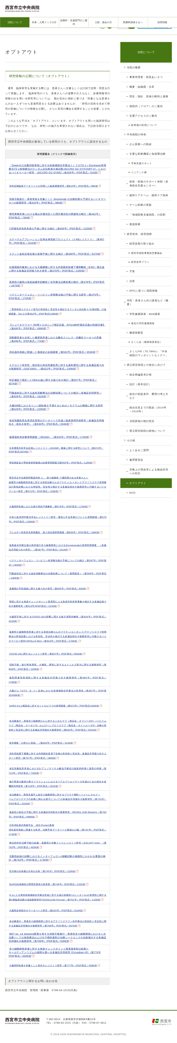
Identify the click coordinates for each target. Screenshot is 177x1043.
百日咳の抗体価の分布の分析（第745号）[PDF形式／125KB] (42, 871)
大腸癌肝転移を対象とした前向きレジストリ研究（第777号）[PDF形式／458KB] (53, 965)
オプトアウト (137, 483)
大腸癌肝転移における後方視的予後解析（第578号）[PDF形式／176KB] (48, 506)
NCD (132, 492)
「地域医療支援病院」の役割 (147, 214)
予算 (132, 271)
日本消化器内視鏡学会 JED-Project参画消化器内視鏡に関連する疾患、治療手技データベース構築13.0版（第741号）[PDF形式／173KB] (58, 830)
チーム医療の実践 (140, 204)
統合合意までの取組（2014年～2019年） (148, 409)
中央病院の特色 (136, 134)
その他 (131, 440)
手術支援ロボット (141, 163)
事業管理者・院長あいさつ (146, 77)
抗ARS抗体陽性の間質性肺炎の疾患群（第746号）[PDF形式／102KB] (47, 884)
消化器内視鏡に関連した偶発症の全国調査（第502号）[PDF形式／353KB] (52, 352)
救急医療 (135, 224)
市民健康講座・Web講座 (144, 313)
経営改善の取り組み (142, 243)
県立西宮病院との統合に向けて (146, 364)
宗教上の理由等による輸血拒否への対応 (148, 471)
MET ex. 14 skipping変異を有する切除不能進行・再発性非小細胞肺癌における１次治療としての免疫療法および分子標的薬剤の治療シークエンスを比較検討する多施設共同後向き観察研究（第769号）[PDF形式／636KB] (57, 937)
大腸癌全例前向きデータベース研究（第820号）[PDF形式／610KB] (46, 910)
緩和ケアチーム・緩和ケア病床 (148, 195)
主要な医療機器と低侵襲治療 (147, 153)
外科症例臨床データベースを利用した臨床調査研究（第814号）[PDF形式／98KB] (53, 186)
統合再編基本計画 (140, 374)
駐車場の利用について (144, 125)
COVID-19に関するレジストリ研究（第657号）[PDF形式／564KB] (46, 654)
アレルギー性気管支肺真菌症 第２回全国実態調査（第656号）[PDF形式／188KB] (54, 532)
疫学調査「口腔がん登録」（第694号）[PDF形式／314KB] (41, 743)
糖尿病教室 (136, 332)
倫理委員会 (136, 459)
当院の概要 (134, 67)
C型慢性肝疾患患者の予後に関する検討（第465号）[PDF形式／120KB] (50, 228)
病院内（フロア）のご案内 (146, 106)
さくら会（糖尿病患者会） (146, 342)
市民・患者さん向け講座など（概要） (148, 302)
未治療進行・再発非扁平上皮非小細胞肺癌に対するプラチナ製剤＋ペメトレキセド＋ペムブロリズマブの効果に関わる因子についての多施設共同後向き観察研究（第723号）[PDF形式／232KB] (58, 799)
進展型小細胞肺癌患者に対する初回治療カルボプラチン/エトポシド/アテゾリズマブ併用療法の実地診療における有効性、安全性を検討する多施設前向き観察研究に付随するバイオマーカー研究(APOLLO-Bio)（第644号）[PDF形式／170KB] (58, 636)
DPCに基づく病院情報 (143, 290)
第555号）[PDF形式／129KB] (51, 462)
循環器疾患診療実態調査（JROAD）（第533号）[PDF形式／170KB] (49, 437)
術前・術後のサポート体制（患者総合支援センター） (148, 183)
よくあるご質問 (139, 450)
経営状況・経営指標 (139, 233)
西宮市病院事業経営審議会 (146, 253)
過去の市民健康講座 (143, 323)
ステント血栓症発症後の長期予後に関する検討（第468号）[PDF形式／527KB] (55, 254)
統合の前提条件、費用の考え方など (148, 395)
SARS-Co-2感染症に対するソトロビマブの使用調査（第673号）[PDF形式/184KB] (54, 705)
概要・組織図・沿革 (142, 86)
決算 (132, 281)
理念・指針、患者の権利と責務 (148, 96)
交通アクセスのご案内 (143, 115)
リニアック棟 (139, 172)
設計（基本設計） (140, 384)
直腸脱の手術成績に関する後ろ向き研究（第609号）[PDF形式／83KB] (47, 588)
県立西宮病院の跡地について (147, 430)
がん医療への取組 (140, 144)
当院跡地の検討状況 (142, 421)
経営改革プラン (140, 262)
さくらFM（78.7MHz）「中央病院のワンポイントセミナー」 (148, 353)
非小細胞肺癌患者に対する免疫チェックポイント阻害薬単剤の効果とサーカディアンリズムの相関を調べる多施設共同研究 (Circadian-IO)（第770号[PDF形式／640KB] (55, 952)
